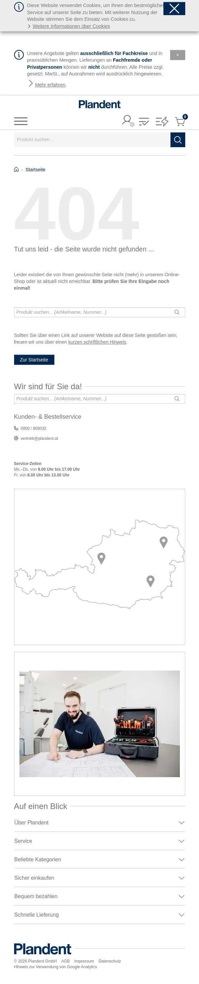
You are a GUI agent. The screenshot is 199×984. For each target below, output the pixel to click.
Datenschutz (110, 961)
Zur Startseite (34, 359)
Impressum (84, 961)
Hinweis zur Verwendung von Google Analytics (55, 967)
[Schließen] (174, 8)
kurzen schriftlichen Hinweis (97, 342)
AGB (65, 961)
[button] (144, 122)
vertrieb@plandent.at (39, 438)
